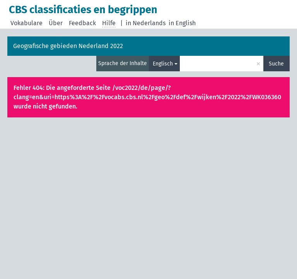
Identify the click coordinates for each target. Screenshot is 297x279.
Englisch (163, 63)
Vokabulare (26, 23)
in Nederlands (146, 23)
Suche (276, 63)
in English (182, 23)
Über (56, 23)
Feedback (82, 23)
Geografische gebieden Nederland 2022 (68, 46)
